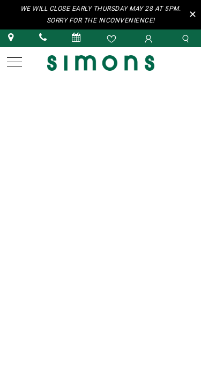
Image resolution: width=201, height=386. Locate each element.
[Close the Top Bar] (194, 14)
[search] (187, 38)
